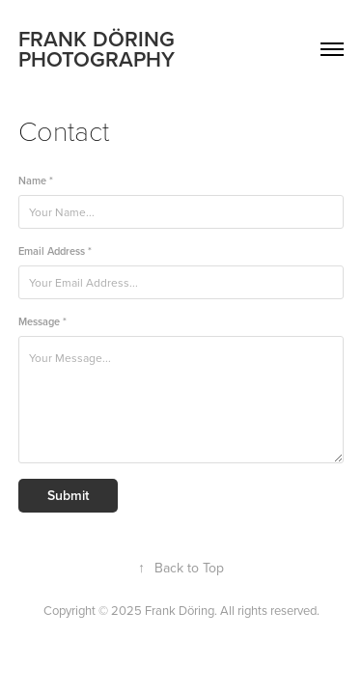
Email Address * (55, 251)
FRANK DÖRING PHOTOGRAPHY (99, 48)
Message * (42, 322)
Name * (35, 181)
